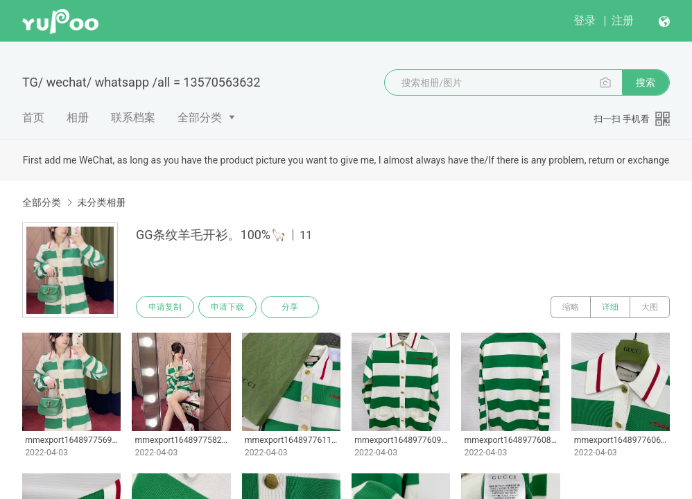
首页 (33, 117)
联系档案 (133, 117)
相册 (78, 117)
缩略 (570, 307)
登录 (584, 20)
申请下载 (227, 307)
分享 (290, 307)
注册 (623, 20)
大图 (649, 307)
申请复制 (165, 307)
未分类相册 (101, 202)
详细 (610, 307)
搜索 (645, 82)
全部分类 (200, 117)
